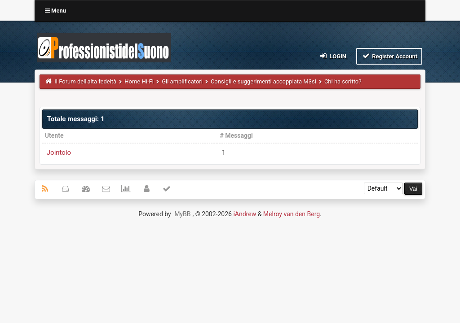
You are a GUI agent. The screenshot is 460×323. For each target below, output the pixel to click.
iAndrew (244, 214)
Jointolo (59, 152)
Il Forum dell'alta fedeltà (85, 81)
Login (332, 56)
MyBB (182, 214)
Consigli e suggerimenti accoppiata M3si (263, 81)
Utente (54, 135)
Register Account (389, 56)
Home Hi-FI (139, 81)
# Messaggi (236, 135)
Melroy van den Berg (291, 214)
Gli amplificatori (182, 81)
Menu (55, 10)
